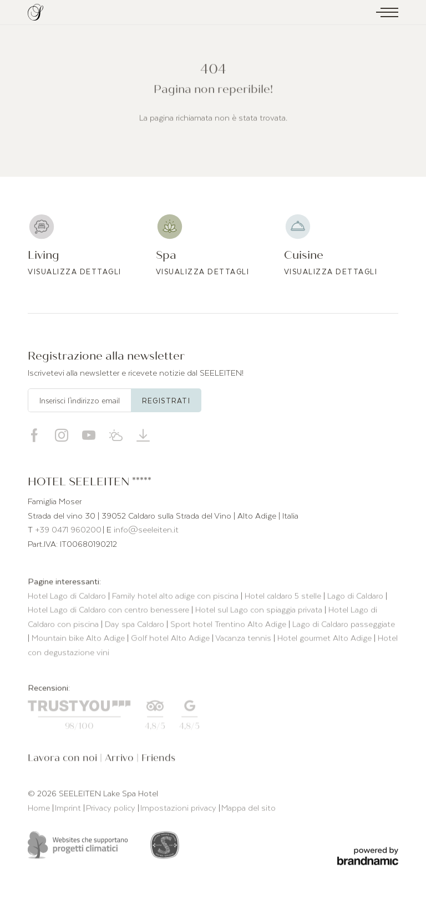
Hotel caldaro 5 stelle (284, 596)
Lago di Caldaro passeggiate (343, 625)
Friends (158, 759)
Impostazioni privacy (179, 809)
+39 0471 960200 (68, 529)
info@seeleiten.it (146, 529)
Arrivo (120, 759)
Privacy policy (112, 809)
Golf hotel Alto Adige (171, 639)
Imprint (69, 809)
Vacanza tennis (244, 639)
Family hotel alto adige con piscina (176, 596)
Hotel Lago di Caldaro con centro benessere (109, 611)
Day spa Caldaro (135, 625)
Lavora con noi (64, 759)
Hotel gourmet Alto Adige (325, 639)
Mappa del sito (248, 809)
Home (40, 809)
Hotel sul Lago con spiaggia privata (259, 611)
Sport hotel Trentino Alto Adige (229, 625)
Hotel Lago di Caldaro (68, 596)
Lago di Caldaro (356, 596)
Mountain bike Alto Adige (79, 639)
